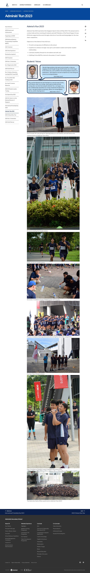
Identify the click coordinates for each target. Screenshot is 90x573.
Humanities (40, 541)
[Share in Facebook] (85, 36)
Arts (38, 526)
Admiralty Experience (25, 4)
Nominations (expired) (10, 54)
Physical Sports (56, 528)
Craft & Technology (42, 536)
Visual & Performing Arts (59, 533)
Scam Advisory (8, 26)
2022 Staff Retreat (9, 122)
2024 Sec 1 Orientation (10, 61)
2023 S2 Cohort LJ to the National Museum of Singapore (11, 100)
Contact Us (8, 542)
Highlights (23, 526)
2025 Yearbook (8, 47)
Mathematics (40, 544)
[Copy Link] (85, 29)
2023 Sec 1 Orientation (10, 118)
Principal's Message (10, 528)
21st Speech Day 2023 (10, 94)
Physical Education (41, 551)
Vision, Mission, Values (10, 531)
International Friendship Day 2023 (11, 106)
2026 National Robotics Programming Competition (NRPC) (11, 41)
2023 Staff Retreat (9, 68)
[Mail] (85, 32)
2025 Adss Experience (10, 50)
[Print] (85, 26)
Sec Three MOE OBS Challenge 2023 (10, 78)
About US (14, 4)
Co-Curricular (46, 4)
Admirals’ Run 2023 (9, 111)
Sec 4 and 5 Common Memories (10, 84)
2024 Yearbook (8, 57)
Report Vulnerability (16, 562)
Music (38, 549)
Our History (8, 526)
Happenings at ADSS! (10, 36)
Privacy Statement (26, 562)
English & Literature (42, 539)
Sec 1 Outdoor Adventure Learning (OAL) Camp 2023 (11, 73)
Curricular (37, 4)
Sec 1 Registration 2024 (10, 65)
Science (39, 556)
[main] (45, 261)
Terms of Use (34, 562)
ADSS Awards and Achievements (9, 31)
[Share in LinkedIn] (85, 39)
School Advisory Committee (12, 536)
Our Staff (7, 533)
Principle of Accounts (42, 554)
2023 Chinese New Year (10, 115)
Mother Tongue (41, 546)
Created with (12, 569)
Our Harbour (24, 536)
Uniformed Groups (57, 531)
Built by (27, 569)
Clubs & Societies (57, 526)
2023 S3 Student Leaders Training (11, 90)
